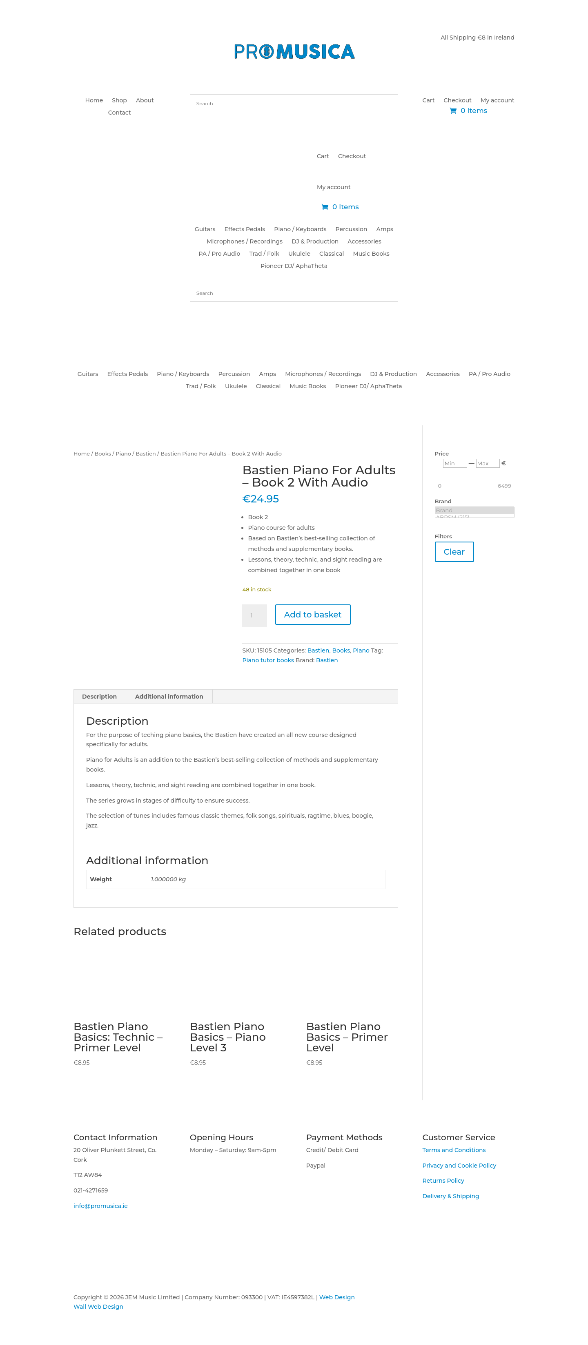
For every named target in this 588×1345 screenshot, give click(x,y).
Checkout (458, 100)
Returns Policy (443, 1180)
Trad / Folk (264, 254)
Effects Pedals (245, 229)
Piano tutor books (268, 660)
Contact (119, 113)
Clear (454, 552)
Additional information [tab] (169, 696)
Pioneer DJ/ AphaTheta (294, 266)
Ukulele (299, 254)
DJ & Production (315, 242)
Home (94, 100)
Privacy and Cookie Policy (459, 1165)
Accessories (364, 242)
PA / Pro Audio (219, 254)
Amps (385, 229)
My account (497, 100)
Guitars (205, 229)
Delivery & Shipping (450, 1196)
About (145, 100)
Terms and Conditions (454, 1150)
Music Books (371, 254)
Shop (119, 100)
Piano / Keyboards (300, 229)
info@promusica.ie (101, 1206)
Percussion (352, 229)
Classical (331, 254)
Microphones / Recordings (245, 242)
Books (103, 454)
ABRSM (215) (474, 517)
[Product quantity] (254, 615)
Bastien (146, 454)
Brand (474, 510)
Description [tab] (99, 696)
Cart (429, 100)
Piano (123, 454)
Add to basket (313, 614)
